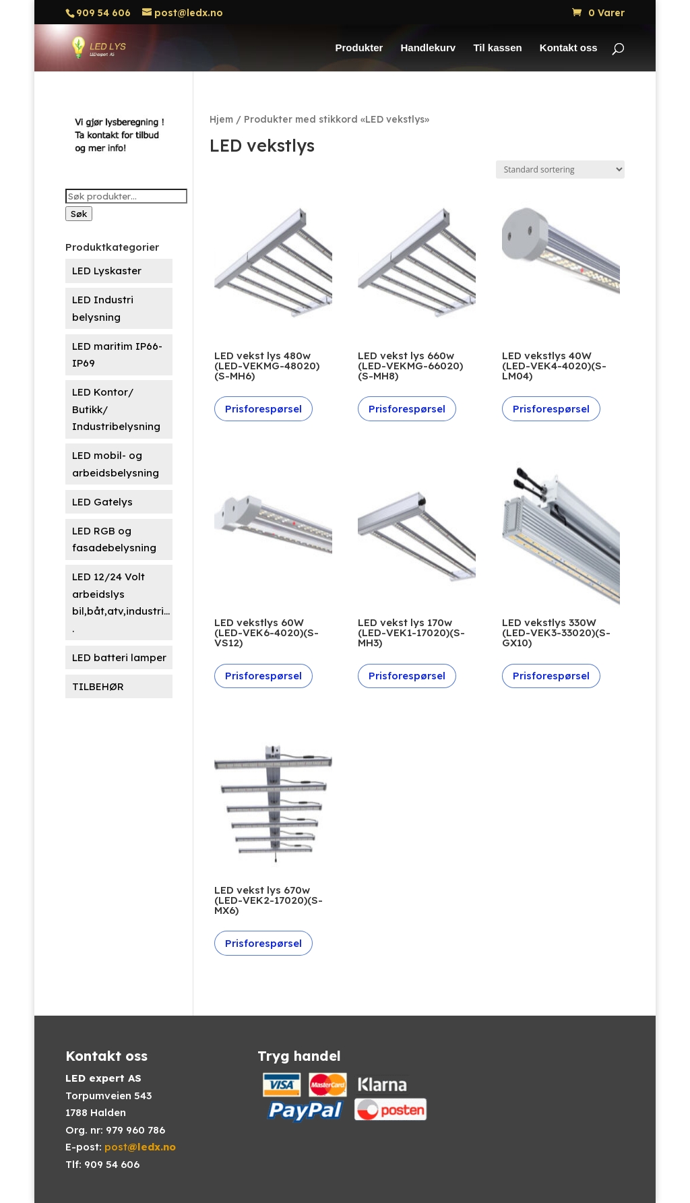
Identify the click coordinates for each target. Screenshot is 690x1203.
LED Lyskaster (107, 270)
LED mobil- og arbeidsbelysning (115, 464)
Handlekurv (428, 48)
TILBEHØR (98, 686)
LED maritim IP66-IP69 (117, 355)
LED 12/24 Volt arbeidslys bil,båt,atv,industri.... (121, 602)
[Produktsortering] (560, 169)
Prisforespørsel (263, 408)
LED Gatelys (102, 501)
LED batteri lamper (119, 657)
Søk (79, 213)
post (140, 1146)
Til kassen (497, 48)
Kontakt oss (569, 48)
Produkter (359, 48)
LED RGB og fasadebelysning (114, 539)
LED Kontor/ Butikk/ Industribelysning (116, 409)
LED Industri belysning (102, 308)
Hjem (221, 119)
